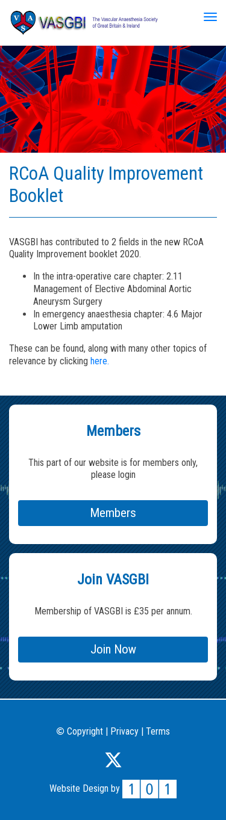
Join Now (113, 649)
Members (113, 513)
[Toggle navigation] (210, 17)
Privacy (124, 731)
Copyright (80, 731)
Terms (158, 731)
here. (99, 361)
